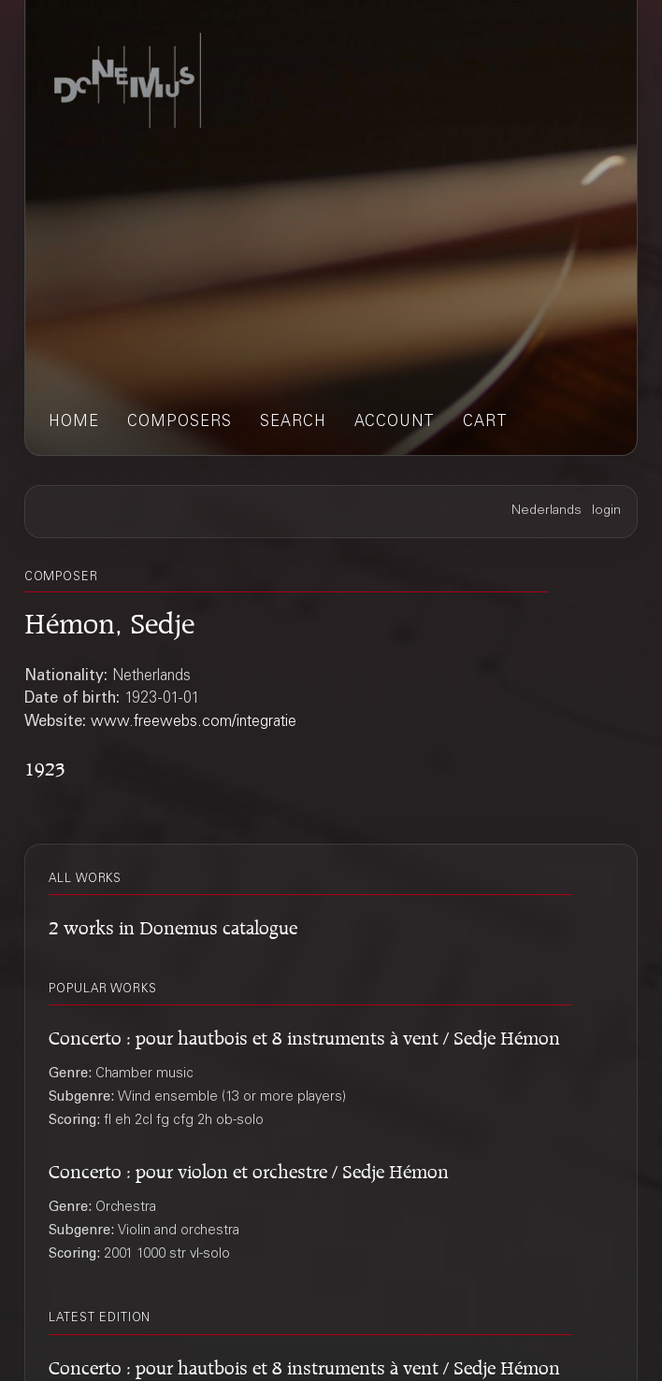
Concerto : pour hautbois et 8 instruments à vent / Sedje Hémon (304, 1035)
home (74, 422)
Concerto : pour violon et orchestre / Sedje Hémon (249, 1169)
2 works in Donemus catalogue (173, 925)
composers (179, 422)
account (394, 422)
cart (485, 422)
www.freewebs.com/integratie (193, 722)
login (606, 511)
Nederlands (546, 511)
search (293, 422)
